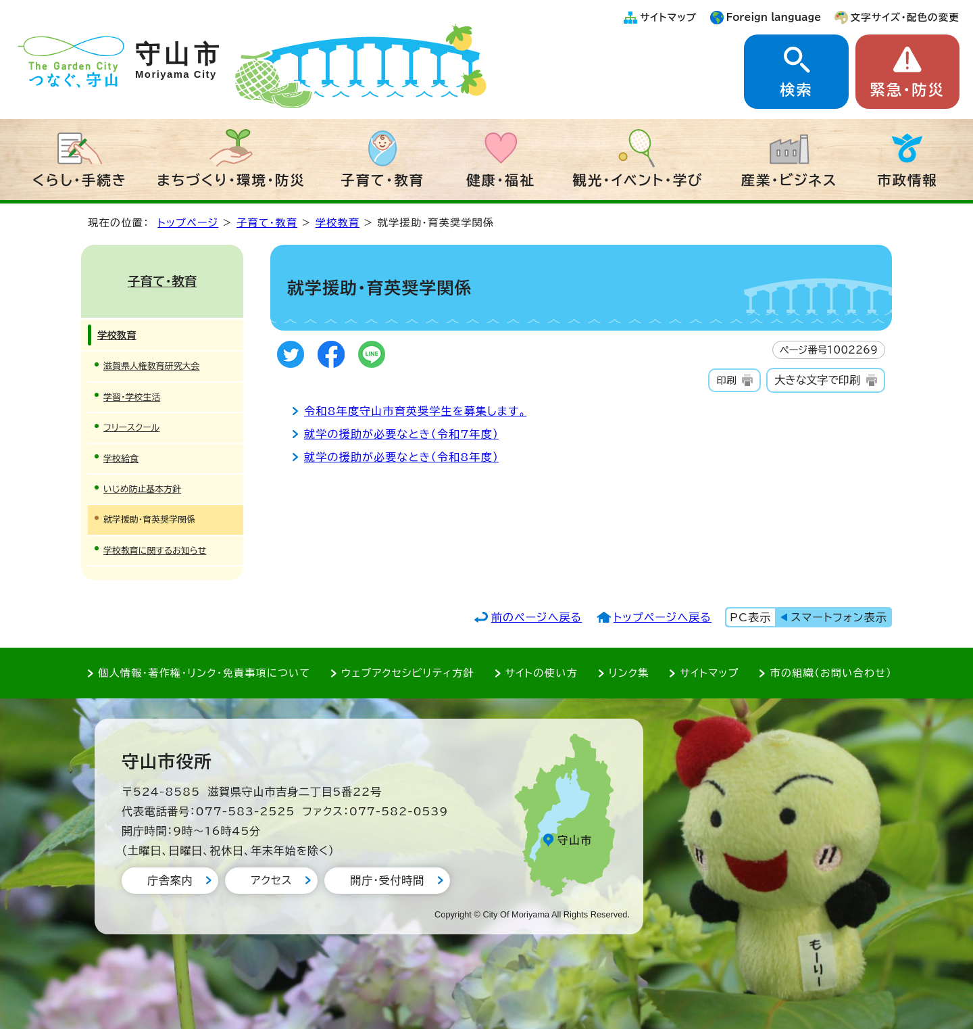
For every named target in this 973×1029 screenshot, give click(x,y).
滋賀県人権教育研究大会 (151, 366)
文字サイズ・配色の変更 (905, 17)
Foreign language (774, 17)
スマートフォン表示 (839, 617)
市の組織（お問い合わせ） (831, 673)
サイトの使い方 (541, 673)
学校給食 (121, 458)
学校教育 (338, 223)
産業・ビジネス (789, 180)
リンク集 (629, 673)
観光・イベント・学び (638, 180)
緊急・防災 (907, 89)
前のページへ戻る (536, 617)
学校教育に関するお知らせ (154, 550)
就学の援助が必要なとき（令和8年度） (401, 457)
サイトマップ (668, 17)
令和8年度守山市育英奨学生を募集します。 (415, 411)
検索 (796, 89)
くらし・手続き (79, 180)
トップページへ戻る (663, 617)
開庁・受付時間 (387, 880)
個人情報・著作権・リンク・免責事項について (204, 673)
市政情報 (907, 180)
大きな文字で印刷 (817, 380)
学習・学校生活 (131, 397)
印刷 (726, 380)
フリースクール (131, 427)
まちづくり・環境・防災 (231, 180)
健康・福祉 (500, 180)
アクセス (271, 880)
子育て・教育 (382, 180)
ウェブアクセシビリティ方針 (407, 673)
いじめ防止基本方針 (142, 489)
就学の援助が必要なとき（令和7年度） (401, 434)
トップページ (187, 223)
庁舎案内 (170, 880)
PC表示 (750, 617)
